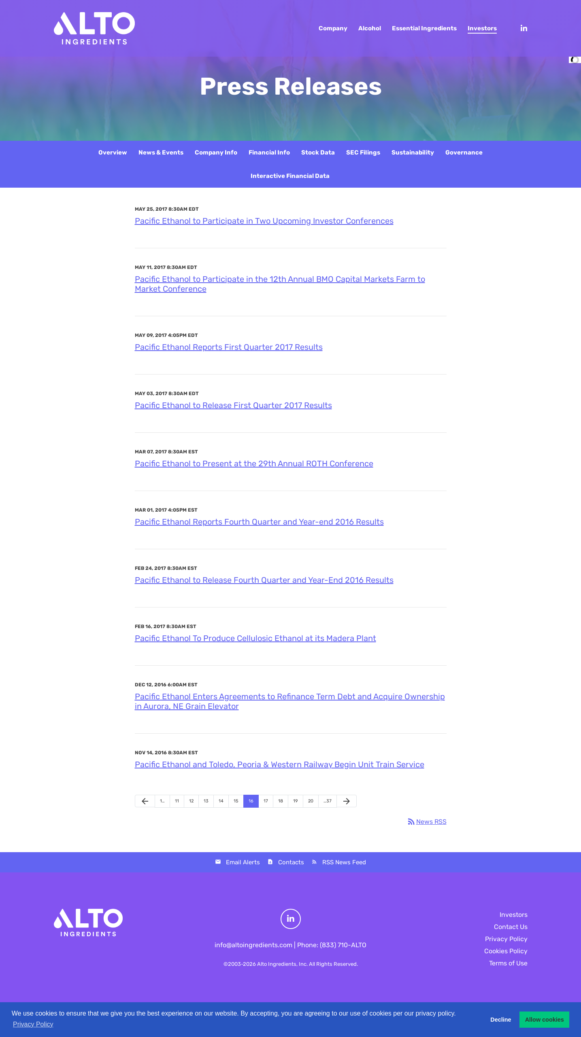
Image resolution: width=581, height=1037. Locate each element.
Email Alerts (243, 862)
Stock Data (318, 152)
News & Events (160, 152)
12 (191, 801)
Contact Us (511, 927)
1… (162, 801)
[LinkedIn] (520, 28)
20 (310, 801)
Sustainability (413, 152)
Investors (514, 914)
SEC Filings (363, 152)
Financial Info (269, 152)
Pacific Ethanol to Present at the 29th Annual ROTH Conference (254, 463)
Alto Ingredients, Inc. (282, 964)
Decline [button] (500, 1019)
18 (280, 801)
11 (177, 801)
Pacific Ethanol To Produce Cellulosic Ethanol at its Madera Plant (255, 638)
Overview (112, 152)
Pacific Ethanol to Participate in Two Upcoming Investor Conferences (264, 221)
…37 (327, 801)
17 (266, 801)
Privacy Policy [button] (33, 1024)
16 (251, 801)
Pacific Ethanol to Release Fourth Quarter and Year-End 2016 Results (264, 580)
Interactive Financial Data (290, 176)
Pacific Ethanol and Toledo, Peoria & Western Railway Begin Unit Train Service (279, 764)
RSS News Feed (344, 862)
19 (295, 801)
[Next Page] (346, 801)
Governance (464, 152)
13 (206, 801)
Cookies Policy (506, 951)
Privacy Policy (506, 939)
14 (221, 801)
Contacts (291, 862)
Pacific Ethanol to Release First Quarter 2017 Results (233, 405)
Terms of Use (508, 963)
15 (236, 801)
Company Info (216, 152)
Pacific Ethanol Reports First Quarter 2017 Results (229, 347)
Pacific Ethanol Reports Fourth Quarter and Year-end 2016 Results (259, 522)
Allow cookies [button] (544, 1019)
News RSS (426, 821)
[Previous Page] (145, 801)
